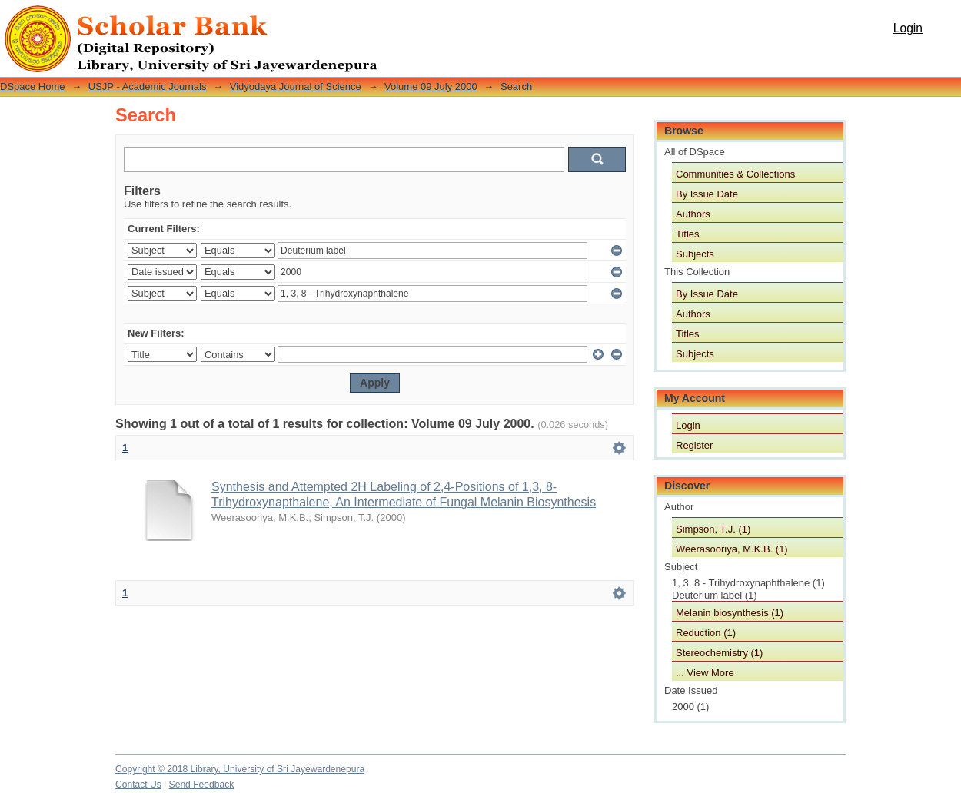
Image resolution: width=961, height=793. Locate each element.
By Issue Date (707, 194)
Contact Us (138, 784)
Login (908, 28)
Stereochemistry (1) (719, 653)
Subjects (695, 254)
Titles (688, 234)
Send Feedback (201, 784)
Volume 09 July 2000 (430, 86)
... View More (705, 673)
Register (694, 445)
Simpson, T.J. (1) (713, 529)
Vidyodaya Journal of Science (295, 86)
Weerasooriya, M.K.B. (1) (732, 549)
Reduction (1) (706, 633)
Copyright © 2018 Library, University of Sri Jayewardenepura (239, 769)
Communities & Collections (735, 174)
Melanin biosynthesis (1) (729, 613)
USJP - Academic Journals (147, 86)
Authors (693, 214)
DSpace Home (32, 86)
